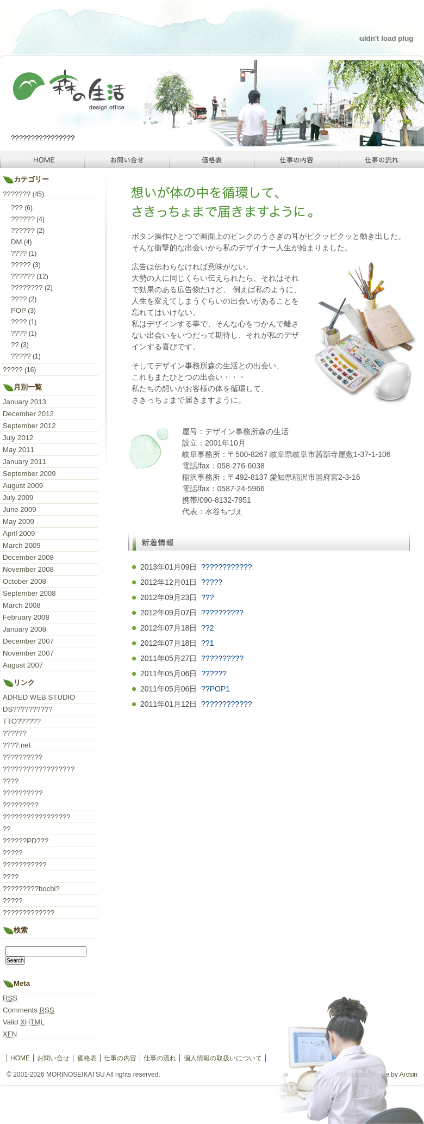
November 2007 (28, 653)
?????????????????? (38, 769)
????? (211, 582)
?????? (214, 673)
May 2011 (18, 450)
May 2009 (18, 521)
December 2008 (28, 557)
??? (207, 597)
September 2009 (29, 474)
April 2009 (19, 533)
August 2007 (23, 665)
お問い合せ (127, 159)
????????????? (28, 913)
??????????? (25, 865)
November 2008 (28, 569)
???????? (27, 287)
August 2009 (23, 485)
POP (18, 310)
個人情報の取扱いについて (223, 1058)
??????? (16, 194)
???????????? (226, 567)
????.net (16, 745)
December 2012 (28, 414)
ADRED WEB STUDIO (39, 697)
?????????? (222, 612)
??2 (207, 627)
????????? (21, 805)
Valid (24, 1022)
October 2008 (24, 581)
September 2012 (29, 426)
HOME (42, 159)
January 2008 (24, 629)
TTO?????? (22, 721)
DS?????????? (28, 709)
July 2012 (18, 438)
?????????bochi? (31, 889)
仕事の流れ (381, 159)
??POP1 (215, 688)
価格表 (212, 159)
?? (15, 345)
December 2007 (28, 641)
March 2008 (22, 605)
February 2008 (26, 617)
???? (19, 253)
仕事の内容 (296, 159)
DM (16, 242)
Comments (28, 1010)
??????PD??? (25, 841)
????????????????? (37, 817)
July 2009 (18, 497)
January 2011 (24, 462)
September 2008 (29, 593)
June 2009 (19, 509)
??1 (207, 643)
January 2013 (24, 402)
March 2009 (22, 545)
